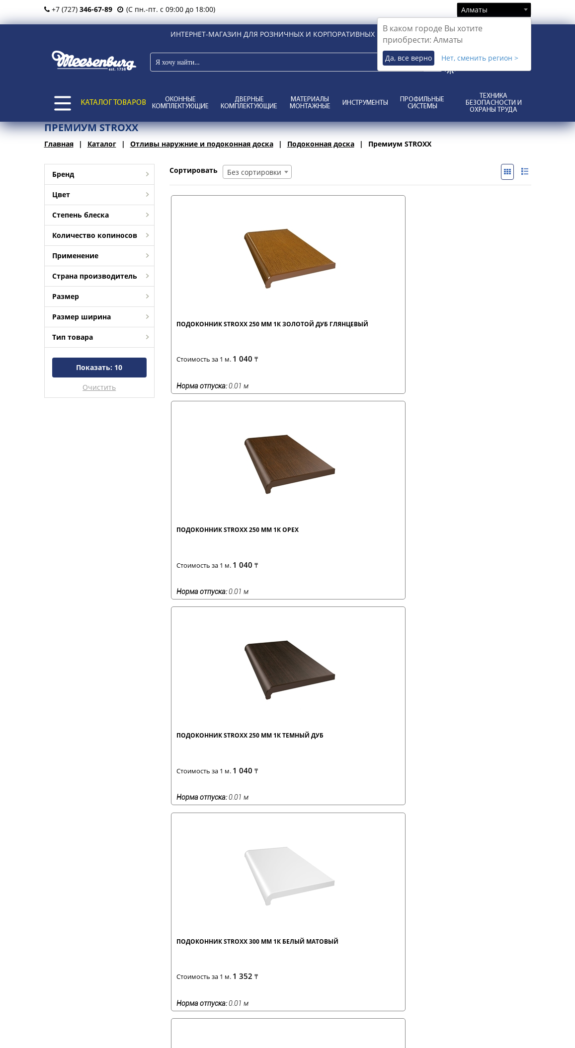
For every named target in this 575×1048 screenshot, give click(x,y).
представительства (124, 911)
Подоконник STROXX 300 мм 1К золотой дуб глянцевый (211, 540)
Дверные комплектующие (249, 103)
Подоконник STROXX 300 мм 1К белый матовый (481, 332)
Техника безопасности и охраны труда (494, 103)
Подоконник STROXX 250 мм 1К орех (301, 328)
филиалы (106, 901)
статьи (312, 901)
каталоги (316, 922)
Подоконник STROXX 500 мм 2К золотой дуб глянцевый (211, 749)
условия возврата (226, 922)
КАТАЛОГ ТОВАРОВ (113, 103)
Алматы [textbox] (474, 9)
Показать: (99, 367)
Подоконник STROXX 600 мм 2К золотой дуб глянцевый (301, 749)
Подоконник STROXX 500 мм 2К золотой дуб (481, 540)
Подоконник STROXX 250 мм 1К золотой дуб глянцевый (211, 332)
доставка (212, 901)
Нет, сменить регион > (479, 58)
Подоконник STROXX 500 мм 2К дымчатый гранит (391, 540)
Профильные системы (422, 103)
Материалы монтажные (310, 103)
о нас (100, 922)
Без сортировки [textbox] (254, 172)
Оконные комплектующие (180, 103)
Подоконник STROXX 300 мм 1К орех (301, 536)
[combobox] (494, 9)
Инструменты (365, 103)
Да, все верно (408, 58)
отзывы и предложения (340, 911)
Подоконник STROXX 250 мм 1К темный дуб (393, 328)
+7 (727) (78, 9)
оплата (208, 911)
